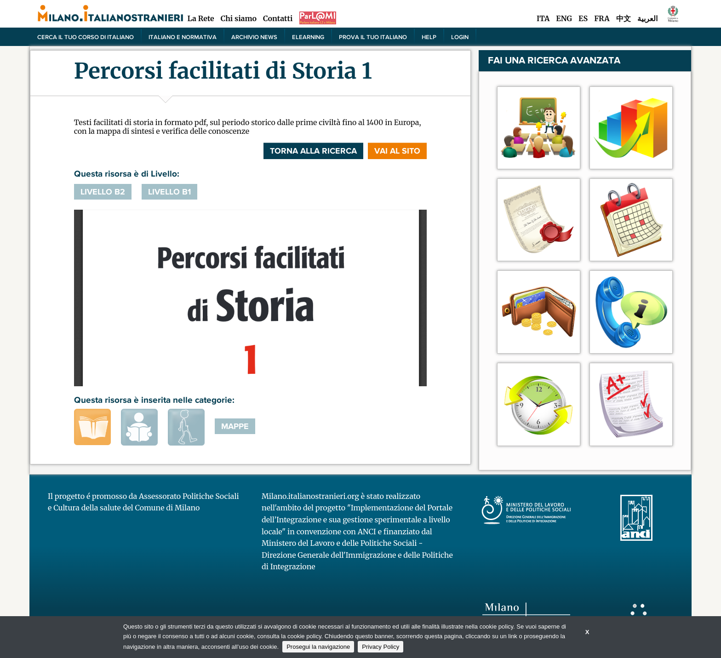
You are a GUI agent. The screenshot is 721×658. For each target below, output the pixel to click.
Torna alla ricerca (313, 150)
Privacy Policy (380, 646)
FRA (601, 18)
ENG (564, 18)
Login (460, 37)
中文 (623, 18)
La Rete (200, 18)
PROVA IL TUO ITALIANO (373, 37)
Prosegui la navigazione (318, 646)
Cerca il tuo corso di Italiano (85, 37)
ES (583, 18)
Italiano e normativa (183, 37)
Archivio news (254, 37)
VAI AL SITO (397, 150)
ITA (543, 18)
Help (429, 37)
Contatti (277, 18)
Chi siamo (239, 18)
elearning (308, 37)
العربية (647, 18)
